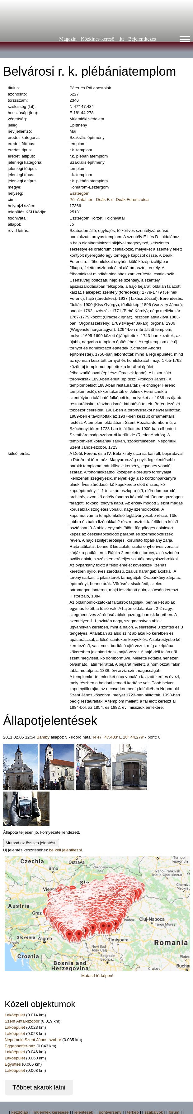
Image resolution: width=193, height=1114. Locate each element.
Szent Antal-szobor (22, 1021)
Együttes (13, 1064)
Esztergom (79, 193)
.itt (121, 39)
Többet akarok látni (38, 1087)
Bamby (42, 737)
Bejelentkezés (142, 39)
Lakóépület (15, 1015)
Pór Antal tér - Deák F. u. (92, 199)
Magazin (68, 39)
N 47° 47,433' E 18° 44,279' (118, 737)
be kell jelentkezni (65, 850)
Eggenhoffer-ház (20, 1046)
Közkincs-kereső (98, 39)
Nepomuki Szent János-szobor (33, 1039)
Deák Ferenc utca (132, 199)
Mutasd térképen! (97, 975)
